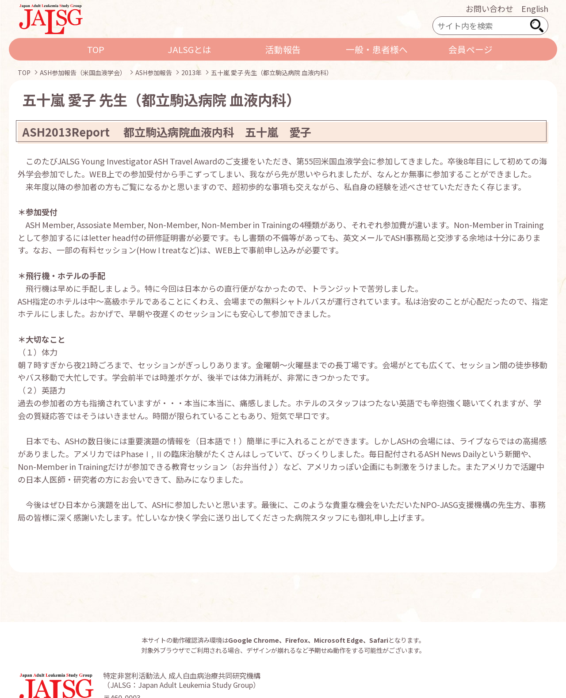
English (534, 8)
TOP (95, 49)
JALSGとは (189, 49)
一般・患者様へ (377, 49)
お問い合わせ (489, 8)
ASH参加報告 (153, 72)
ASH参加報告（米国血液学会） (83, 72)
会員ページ (470, 49)
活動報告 (283, 49)
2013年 (191, 72)
